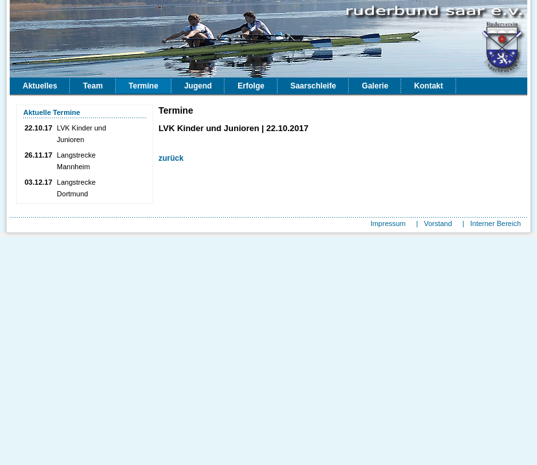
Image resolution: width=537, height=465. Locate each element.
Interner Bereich (495, 223)
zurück (171, 158)
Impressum (388, 223)
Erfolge (250, 85)
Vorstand (438, 223)
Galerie (375, 85)
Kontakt (428, 85)
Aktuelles (40, 85)
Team (92, 85)
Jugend (198, 85)
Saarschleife (313, 85)
